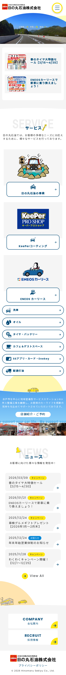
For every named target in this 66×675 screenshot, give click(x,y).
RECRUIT (33, 637)
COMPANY (33, 621)
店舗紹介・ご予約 (33, 414)
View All (37, 576)
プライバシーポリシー (33, 665)
